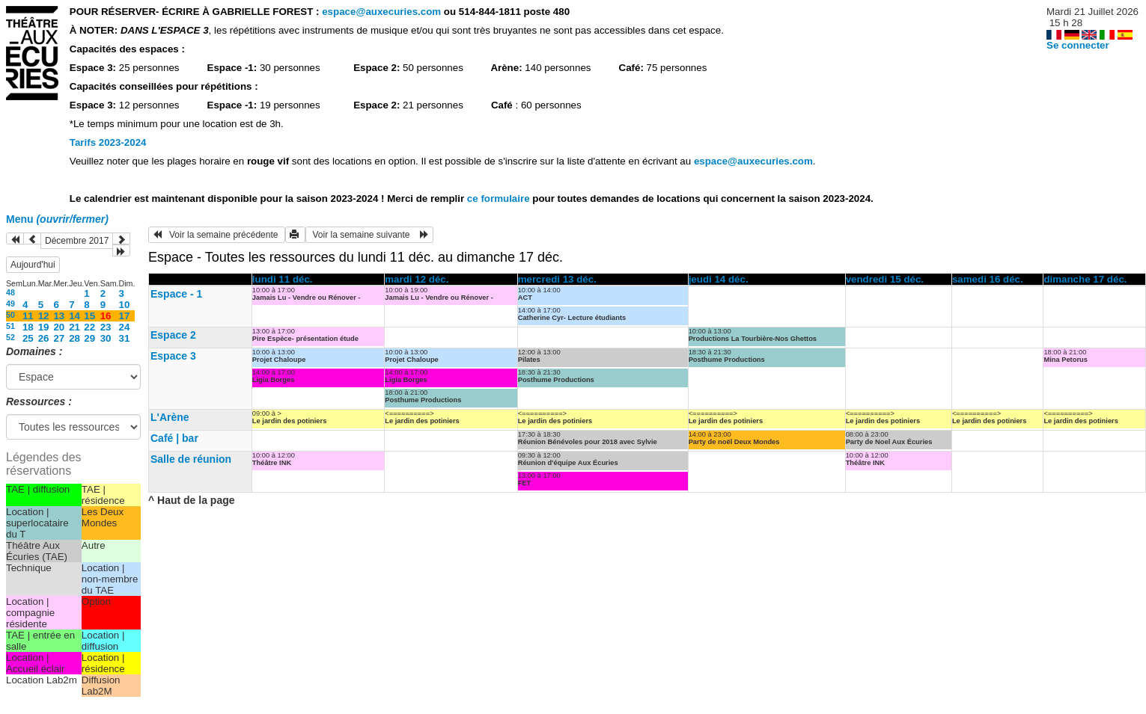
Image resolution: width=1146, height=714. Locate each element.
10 (124, 304)
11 (28, 315)
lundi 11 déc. (282, 279)
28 (74, 338)
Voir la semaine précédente (217, 235)
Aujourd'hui (32, 264)
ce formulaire (499, 198)
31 (124, 338)
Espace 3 (173, 356)
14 (74, 315)
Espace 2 (173, 335)
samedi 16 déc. (987, 279)
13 (58, 315)
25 (28, 338)
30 (106, 338)
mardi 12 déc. (416, 279)
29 (89, 338)
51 (10, 325)
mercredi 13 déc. (557, 279)
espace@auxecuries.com (381, 11)
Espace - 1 (176, 294)
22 (89, 327)
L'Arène (169, 417)
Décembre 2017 (77, 241)
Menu (57, 219)
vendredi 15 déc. (885, 279)
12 (43, 315)
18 (28, 327)
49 (10, 303)
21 (74, 327)
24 (124, 327)
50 (10, 314)
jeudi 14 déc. (719, 279)
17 (124, 315)
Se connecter (1077, 45)
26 (43, 338)
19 (43, 327)
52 (10, 337)
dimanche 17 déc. (1085, 279)
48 (10, 292)
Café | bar (174, 438)
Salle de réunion (190, 459)
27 (58, 338)
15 (89, 315)
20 (58, 327)
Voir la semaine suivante (369, 235)
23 (106, 327)
